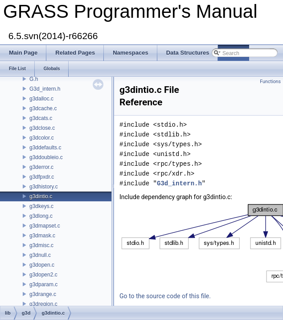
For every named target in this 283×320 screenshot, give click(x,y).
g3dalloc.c (41, 99)
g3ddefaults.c (45, 147)
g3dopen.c (41, 265)
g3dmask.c (42, 235)
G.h (33, 79)
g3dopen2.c (43, 275)
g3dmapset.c (44, 226)
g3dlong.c (41, 216)
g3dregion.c (43, 304)
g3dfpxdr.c (41, 177)
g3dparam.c (43, 284)
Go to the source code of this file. (165, 296)
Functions (270, 81)
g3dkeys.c (41, 206)
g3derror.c (41, 167)
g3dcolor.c (41, 138)
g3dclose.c (42, 128)
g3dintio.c (40, 196)
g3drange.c (42, 294)
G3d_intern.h (44, 89)
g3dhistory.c (43, 187)
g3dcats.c (40, 118)
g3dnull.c (40, 255)
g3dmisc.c (41, 245)
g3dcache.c (43, 108)
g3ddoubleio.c (46, 157)
